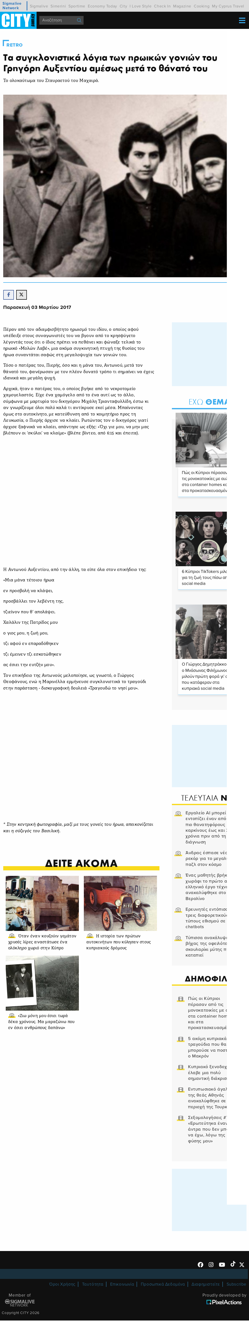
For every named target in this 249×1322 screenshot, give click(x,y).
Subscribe (237, 1286)
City (123, 6)
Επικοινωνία (122, 1286)
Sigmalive (39, 6)
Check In (162, 6)
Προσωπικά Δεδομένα (163, 1286)
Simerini (58, 6)
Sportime (76, 6)
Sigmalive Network (11, 5)
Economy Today (102, 6)
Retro (14, 45)
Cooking (201, 6)
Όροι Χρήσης (62, 1286)
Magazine (182, 6)
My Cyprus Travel (228, 6)
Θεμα (209, 403)
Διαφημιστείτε (206, 1286)
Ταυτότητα (92, 1286)
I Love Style (140, 6)
